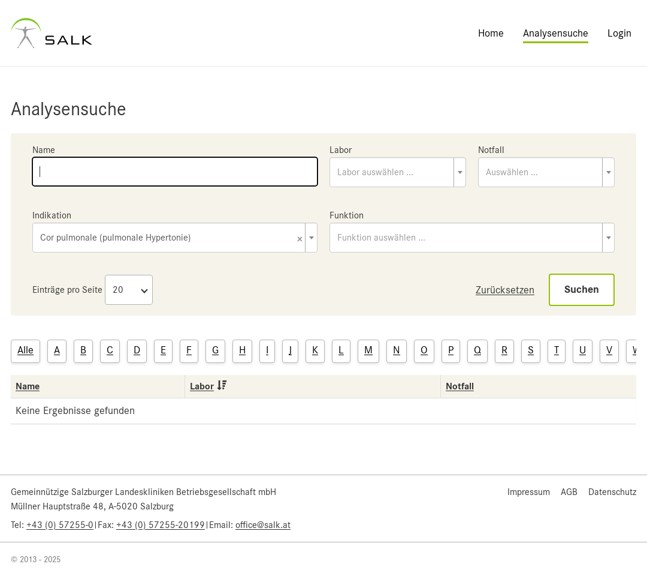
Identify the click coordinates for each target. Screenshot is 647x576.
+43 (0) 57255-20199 (160, 525)
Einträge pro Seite (67, 289)
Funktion (346, 215)
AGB (569, 492)
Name (43, 150)
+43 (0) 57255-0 (59, 525)
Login (619, 33)
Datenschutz (612, 492)
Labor (340, 150)
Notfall (491, 150)
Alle (25, 350)
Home (491, 33)
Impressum (528, 492)
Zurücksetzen (505, 290)
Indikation (51, 215)
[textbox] (397, 172)
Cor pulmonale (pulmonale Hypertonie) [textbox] (171, 238)
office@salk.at (263, 525)
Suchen (581, 289)
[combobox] (397, 172)
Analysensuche (555, 33)
